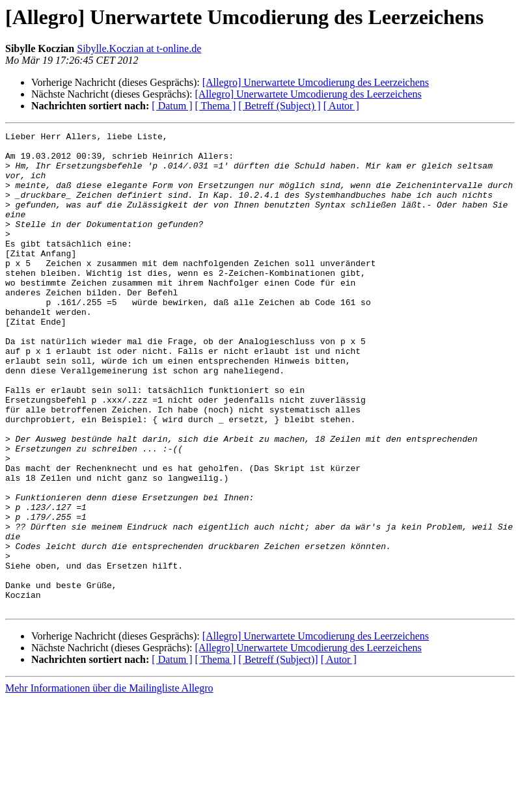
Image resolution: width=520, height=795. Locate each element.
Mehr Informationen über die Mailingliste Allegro (109, 783)
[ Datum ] (172, 105)
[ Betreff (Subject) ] (279, 105)
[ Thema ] (215, 105)
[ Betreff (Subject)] (278, 755)
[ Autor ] (341, 105)
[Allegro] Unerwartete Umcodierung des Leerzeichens (315, 82)
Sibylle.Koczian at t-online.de (139, 48)
